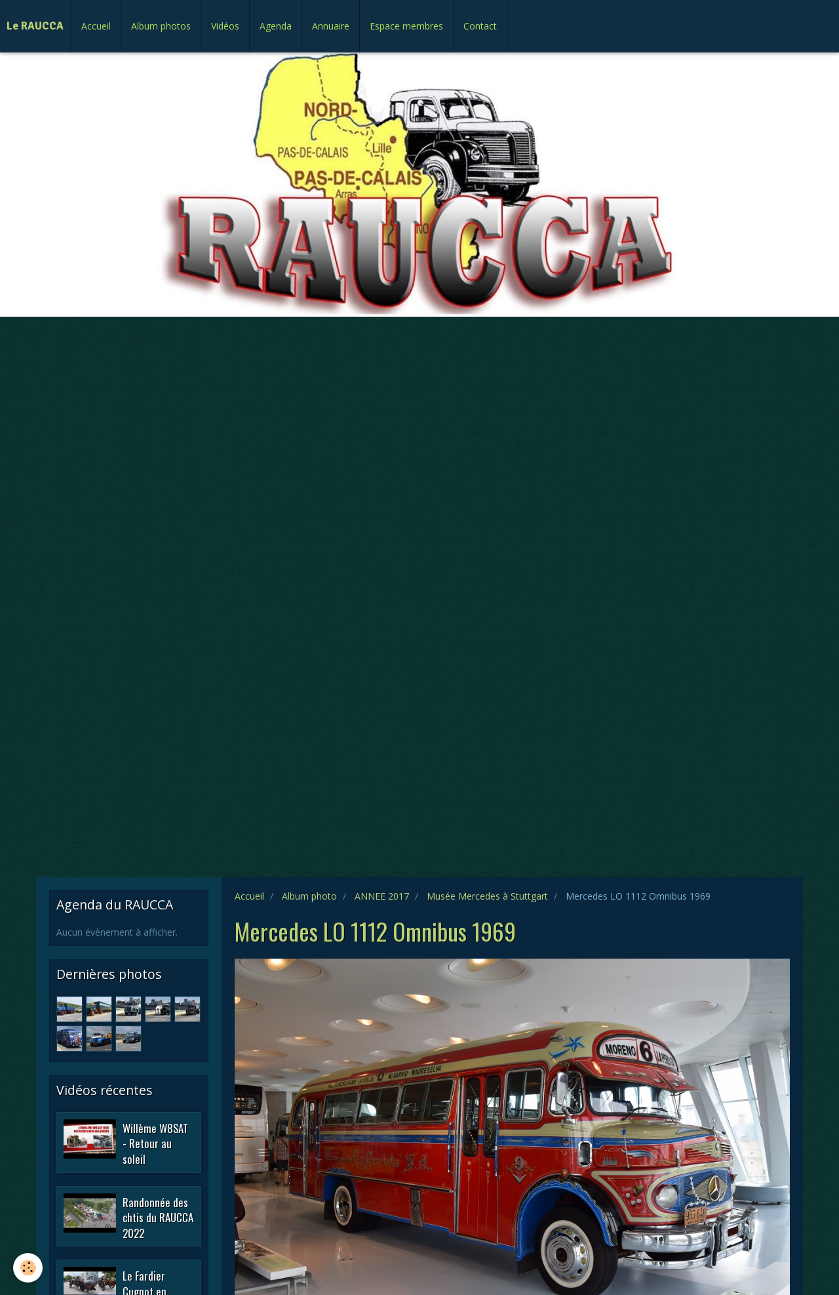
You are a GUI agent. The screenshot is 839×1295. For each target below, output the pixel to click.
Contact (480, 26)
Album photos (161, 26)
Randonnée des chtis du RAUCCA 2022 (158, 1217)
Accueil (96, 26)
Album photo (309, 896)
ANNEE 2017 (382, 896)
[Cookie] (28, 1268)
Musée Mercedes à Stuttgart (487, 896)
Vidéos (225, 26)
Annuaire (330, 26)
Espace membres (406, 26)
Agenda (276, 26)
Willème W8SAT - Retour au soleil (155, 1142)
